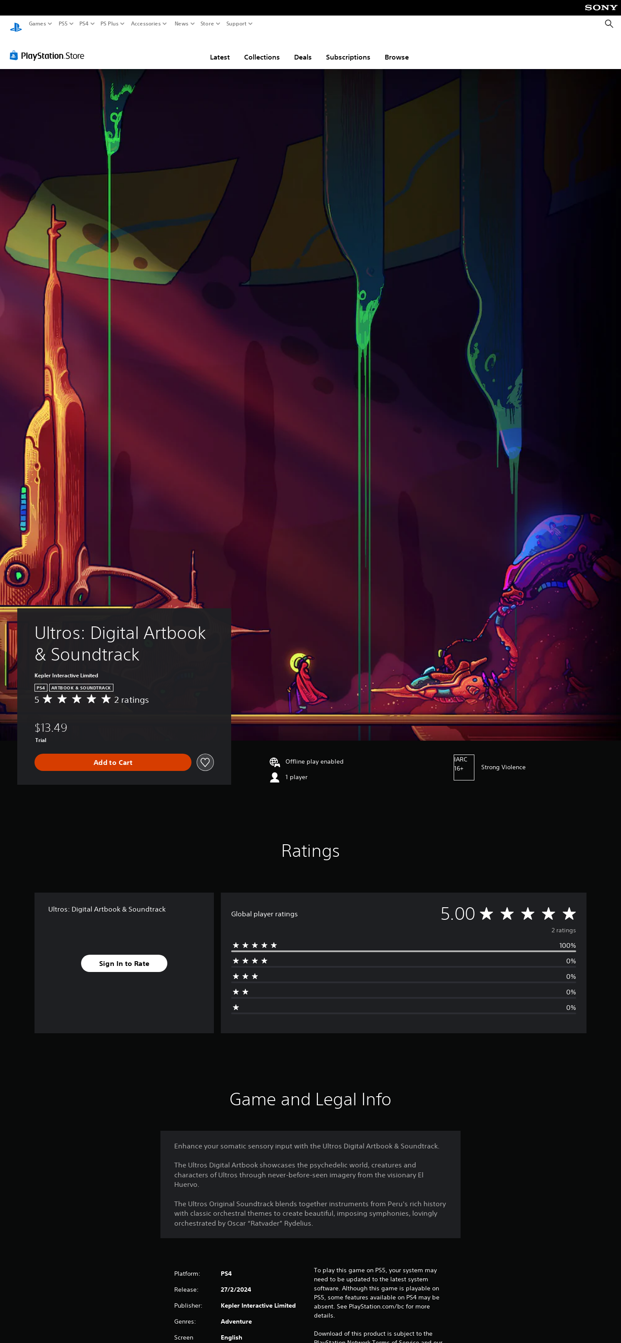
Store (207, 23)
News (181, 23)
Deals (303, 48)
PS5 (63, 23)
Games (37, 23)
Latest (220, 48)
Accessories (146, 23)
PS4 (84, 23)
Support (236, 23)
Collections (262, 48)
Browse (397, 48)
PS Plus (109, 23)
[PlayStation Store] (49, 47)
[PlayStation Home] (16, 24)
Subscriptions (348, 48)
